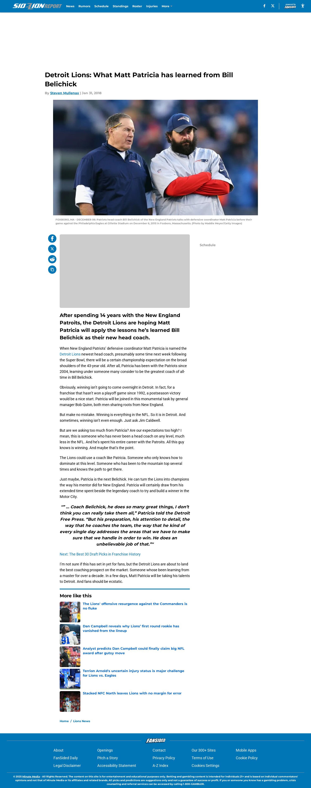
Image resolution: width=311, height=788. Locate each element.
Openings (105, 750)
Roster (137, 6)
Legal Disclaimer (67, 765)
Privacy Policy (164, 758)
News (70, 6)
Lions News (81, 721)
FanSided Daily (65, 758)
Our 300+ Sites (204, 750)
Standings (120, 6)
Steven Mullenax (64, 93)
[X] (272, 5)
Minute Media (31, 776)
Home (64, 721)
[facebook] (264, 5)
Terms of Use (203, 758)
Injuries (152, 6)
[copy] (52, 269)
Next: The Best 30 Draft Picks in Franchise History (100, 554)
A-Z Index (160, 765)
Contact (159, 750)
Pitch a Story (107, 758)
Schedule (101, 6)
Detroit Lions (70, 354)
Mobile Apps (246, 750)
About (58, 750)
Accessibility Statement (116, 765)
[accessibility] (303, 6)
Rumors (84, 6)
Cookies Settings (205, 765)
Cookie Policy (247, 758)
